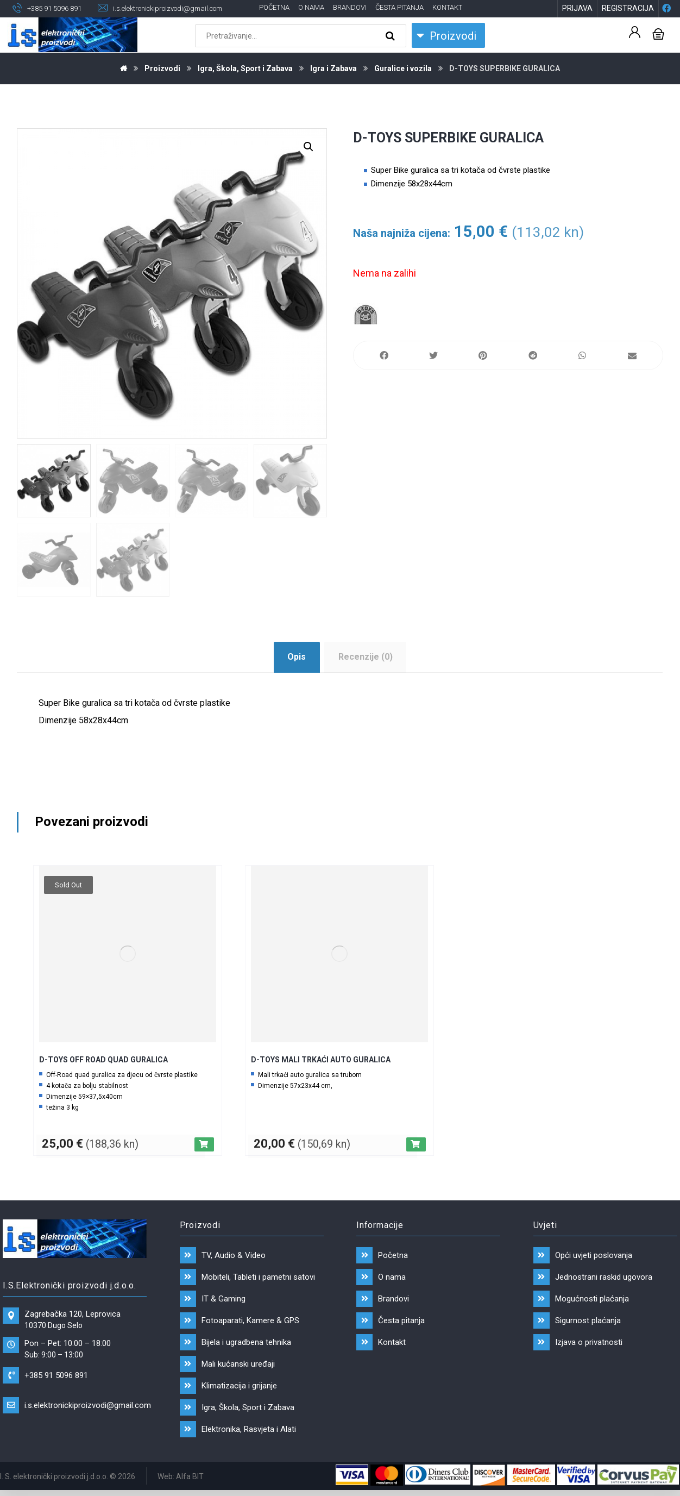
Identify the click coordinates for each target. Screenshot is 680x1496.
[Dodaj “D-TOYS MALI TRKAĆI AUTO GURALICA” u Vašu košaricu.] (416, 1144)
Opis (296, 657)
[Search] (392, 36)
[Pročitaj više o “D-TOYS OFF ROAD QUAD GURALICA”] (204, 1144)
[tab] (297, 657)
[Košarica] (658, 33)
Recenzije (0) (365, 657)
